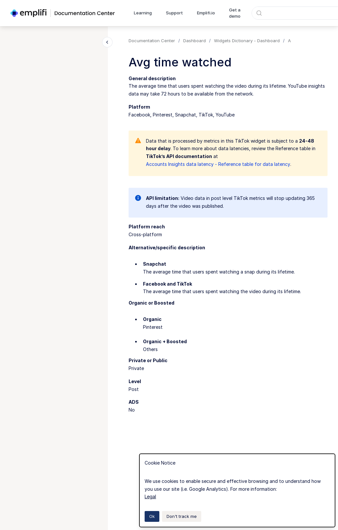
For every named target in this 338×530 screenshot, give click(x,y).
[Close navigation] (107, 42)
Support (174, 12)
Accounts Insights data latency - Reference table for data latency (218, 164)
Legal (150, 496)
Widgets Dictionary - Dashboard (247, 40)
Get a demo (234, 13)
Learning (143, 12)
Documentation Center (152, 40)
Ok (152, 516)
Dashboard (194, 40)
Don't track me (182, 516)
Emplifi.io (206, 12)
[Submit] (259, 13)
